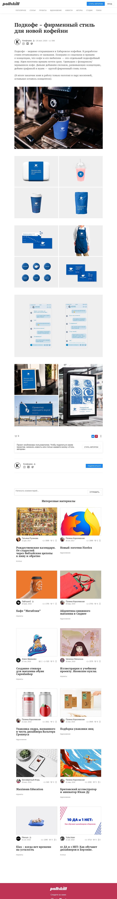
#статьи (19, 561)
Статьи (32, 10)
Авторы (79, 10)
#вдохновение (65, 553)
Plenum (25, 837)
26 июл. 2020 (41, 41)
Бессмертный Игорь (31, 780)
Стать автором (96, 4)
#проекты (19, 616)
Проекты (43, 10)
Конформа (27, 41)
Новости (69, 10)
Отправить (94, 492)
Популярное (21, 10)
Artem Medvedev (29, 659)
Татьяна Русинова (30, 538)
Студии (89, 10)
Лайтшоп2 (26, 601)
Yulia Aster (70, 837)
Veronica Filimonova (74, 659)
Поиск (98, 10)
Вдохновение (56, 10)
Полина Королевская (75, 538)
